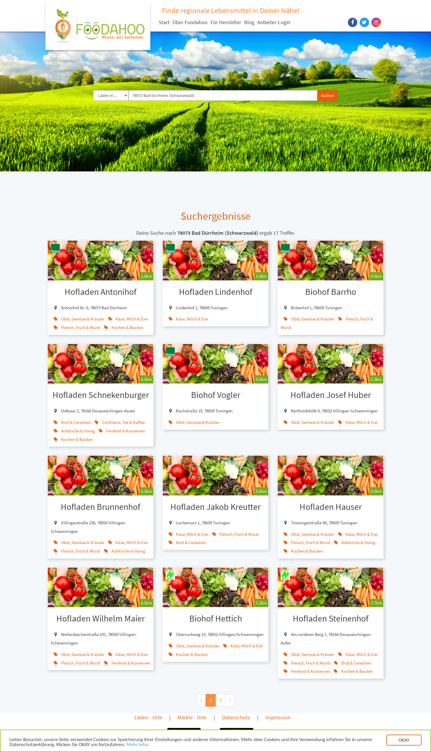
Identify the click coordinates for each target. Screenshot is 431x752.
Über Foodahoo (190, 22)
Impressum (278, 717)
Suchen (327, 95)
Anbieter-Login (273, 22)
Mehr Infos (137, 745)
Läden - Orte (148, 717)
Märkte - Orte (192, 717)
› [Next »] (230, 700)
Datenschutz (236, 717)
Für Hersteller (225, 22)
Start (164, 22)
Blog (249, 22)
